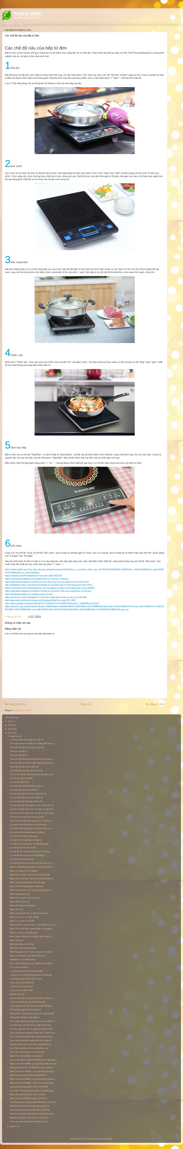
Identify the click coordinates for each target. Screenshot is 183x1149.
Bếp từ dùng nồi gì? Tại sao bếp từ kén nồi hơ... (29, 913)
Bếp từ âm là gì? (16, 940)
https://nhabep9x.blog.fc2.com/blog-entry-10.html (29, 594)
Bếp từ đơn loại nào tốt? (20, 902)
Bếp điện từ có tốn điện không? (23, 959)
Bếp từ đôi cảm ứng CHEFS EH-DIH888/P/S (28, 1075)
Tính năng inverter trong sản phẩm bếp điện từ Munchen (33, 1102)
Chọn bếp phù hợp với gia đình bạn (24, 767)
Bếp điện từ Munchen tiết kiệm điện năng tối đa (29, 1106)
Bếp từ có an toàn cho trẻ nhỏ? (22, 921)
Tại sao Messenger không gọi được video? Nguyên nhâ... (33, 1033)
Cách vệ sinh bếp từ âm (19, 782)
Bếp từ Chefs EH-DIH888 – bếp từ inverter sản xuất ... (32, 1083)
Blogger (109, 1139)
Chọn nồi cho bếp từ (18, 751)
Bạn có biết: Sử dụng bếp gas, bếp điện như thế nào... (32, 963)
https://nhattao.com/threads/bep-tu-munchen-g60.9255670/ (33, 575)
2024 (10, 721)
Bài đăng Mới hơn (15, 704)
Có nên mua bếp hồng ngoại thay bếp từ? (26, 739)
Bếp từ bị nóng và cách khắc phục (23, 932)
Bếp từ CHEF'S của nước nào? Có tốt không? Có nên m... (33, 925)
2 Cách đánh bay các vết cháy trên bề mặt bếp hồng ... (32, 1006)
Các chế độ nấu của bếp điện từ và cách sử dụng (30, 851)
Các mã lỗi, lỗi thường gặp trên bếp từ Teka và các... (31, 828)
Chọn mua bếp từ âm (18, 755)
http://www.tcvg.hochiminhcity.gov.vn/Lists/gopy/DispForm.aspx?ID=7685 (40, 600)
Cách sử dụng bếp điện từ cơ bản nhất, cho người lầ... (32, 809)
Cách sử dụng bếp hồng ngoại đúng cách (26, 801)
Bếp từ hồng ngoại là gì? (20, 894)
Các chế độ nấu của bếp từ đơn (23, 847)
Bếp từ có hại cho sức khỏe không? (24, 917)
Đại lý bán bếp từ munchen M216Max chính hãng (30, 1110)
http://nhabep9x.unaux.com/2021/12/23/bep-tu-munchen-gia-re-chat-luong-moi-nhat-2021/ (48, 585)
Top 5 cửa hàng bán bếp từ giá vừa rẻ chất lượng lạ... (32, 1036)
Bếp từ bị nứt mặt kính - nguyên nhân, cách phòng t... (31, 928)
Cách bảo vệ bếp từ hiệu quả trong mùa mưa (28, 824)
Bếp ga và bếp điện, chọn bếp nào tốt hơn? (27, 956)
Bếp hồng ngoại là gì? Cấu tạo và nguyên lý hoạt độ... (32, 952)
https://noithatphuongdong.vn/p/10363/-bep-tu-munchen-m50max (36, 579)
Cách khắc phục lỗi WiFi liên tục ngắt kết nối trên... (31, 1025)
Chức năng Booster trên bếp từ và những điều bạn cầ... (32, 743)
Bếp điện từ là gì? (17, 994)
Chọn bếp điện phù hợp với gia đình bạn (26, 770)
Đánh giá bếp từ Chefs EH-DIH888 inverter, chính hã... (32, 1067)
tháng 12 (14, 736)
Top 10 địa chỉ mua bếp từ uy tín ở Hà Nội (27, 1052)
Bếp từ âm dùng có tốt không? (22, 944)
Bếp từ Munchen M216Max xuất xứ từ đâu (27, 1094)
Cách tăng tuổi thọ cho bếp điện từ (24, 790)
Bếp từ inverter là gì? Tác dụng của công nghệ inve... (31, 890)
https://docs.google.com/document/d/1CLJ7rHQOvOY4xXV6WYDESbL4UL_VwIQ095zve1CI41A (52, 603)
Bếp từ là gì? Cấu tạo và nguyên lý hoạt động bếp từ (31, 878)
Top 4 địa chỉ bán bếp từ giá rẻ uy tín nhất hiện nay (30, 1044)
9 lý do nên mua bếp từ (19, 967)
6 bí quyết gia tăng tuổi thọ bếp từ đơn (25, 979)
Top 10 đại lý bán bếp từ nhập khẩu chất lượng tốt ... (31, 1040)
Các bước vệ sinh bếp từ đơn (22, 859)
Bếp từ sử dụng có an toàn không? (24, 871)
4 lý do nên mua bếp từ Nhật (21, 990)
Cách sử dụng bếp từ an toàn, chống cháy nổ (28, 793)
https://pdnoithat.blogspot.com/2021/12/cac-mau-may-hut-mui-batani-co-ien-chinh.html (47, 582)
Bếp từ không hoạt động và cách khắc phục (27, 882)
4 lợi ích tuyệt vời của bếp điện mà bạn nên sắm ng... (31, 998)
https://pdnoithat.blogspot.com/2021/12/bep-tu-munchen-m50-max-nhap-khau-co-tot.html (48, 591)
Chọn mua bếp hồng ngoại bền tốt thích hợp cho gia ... (32, 759)
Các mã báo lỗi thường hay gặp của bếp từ (27, 832)
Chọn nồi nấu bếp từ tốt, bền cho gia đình (27, 747)
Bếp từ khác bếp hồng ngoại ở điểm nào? (27, 886)
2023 (10, 725)
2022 (10, 729)
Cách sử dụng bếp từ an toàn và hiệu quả (26, 797)
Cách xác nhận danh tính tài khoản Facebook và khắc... (32, 1029)
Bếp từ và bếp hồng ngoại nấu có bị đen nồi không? (31, 867)
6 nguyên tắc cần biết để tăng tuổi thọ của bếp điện (31, 975)
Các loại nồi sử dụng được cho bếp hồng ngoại (29, 844)
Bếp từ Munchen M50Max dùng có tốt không (28, 1098)
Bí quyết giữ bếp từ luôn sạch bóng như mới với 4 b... (32, 863)
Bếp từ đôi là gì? (16, 909)
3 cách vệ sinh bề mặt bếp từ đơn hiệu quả (27, 1002)
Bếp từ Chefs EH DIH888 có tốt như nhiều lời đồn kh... (32, 1079)
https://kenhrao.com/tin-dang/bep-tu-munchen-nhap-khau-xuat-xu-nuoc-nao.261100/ (46, 597)
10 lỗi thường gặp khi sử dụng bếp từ (25, 1010)
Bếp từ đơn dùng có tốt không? (22, 905)
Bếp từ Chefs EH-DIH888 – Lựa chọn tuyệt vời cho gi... (33, 1071)
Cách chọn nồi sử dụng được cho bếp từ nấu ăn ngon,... (33, 813)
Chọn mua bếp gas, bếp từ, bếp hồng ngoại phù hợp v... (32, 763)
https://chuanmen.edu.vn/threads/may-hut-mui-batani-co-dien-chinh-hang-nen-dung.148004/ (50, 588)
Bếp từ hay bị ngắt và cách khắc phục (25, 898)
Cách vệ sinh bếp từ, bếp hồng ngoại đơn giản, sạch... (32, 774)
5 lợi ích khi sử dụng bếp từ (21, 986)
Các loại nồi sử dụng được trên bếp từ (26, 840)
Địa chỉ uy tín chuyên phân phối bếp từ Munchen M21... (32, 1114)
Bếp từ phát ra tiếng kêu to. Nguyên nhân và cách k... (31, 936)
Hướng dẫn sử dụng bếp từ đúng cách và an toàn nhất (32, 1013)
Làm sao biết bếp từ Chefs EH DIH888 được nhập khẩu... (33, 1060)
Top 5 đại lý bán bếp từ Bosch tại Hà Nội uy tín (29, 1048)
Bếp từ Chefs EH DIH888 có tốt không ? (26, 1056)
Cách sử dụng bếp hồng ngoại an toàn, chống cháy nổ (32, 805)
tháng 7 (13, 1126)
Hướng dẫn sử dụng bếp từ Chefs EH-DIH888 (29, 1087)
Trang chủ (9, 24)
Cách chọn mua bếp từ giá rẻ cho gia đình (27, 817)
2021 (10, 733)
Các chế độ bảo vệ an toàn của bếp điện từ (27, 855)
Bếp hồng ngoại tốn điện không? (23, 948)
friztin (90, 1139)
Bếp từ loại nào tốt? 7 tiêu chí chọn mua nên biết (30, 875)
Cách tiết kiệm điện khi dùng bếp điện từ (26, 786)
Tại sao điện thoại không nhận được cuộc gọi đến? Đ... (32, 1021)
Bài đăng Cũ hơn (155, 704)
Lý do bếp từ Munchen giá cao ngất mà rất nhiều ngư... (32, 1090)
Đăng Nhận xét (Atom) (22, 710)
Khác (20, 24)
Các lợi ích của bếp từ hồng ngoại (24, 836)
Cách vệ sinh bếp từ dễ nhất (21, 778)
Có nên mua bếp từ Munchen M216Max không (28, 1121)
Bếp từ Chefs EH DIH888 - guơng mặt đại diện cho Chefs (33, 1064)
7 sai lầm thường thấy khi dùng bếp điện (26, 971)
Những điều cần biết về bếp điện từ (24, 1017)
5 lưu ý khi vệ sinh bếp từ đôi (22, 982)
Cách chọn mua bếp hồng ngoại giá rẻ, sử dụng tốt (30, 821)
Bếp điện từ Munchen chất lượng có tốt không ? (29, 1118)
